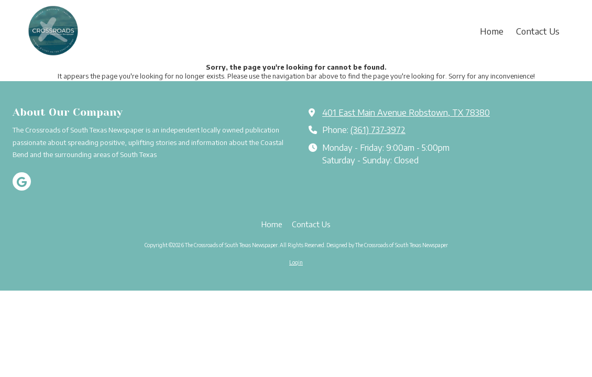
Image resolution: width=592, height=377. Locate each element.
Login (296, 262)
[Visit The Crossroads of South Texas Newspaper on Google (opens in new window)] (22, 181)
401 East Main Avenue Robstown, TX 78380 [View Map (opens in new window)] (406, 112)
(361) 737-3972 (377, 129)
